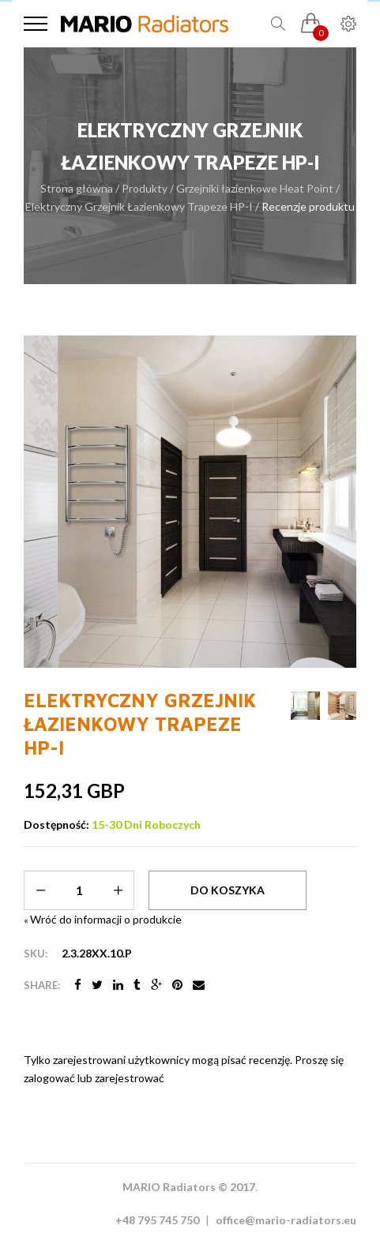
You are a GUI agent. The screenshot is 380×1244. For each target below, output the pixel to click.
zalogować (49, 1078)
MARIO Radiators (169, 1186)
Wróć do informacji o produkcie (103, 919)
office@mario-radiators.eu (286, 1220)
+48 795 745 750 (157, 1220)
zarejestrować (129, 1078)
